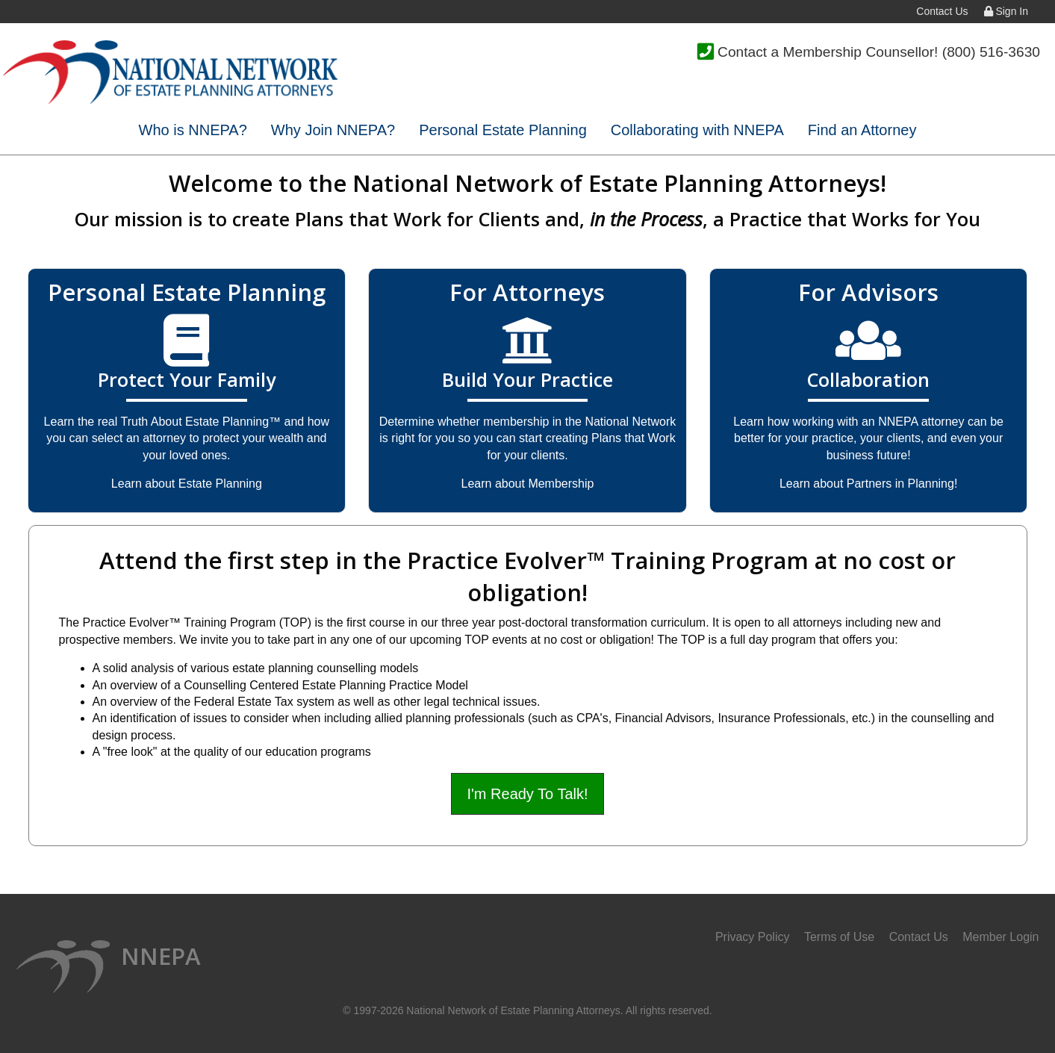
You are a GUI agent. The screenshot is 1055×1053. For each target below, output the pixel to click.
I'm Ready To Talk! (527, 794)
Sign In (1006, 11)
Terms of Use (839, 937)
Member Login (1000, 937)
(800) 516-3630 (991, 52)
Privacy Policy (752, 937)
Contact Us (942, 11)
